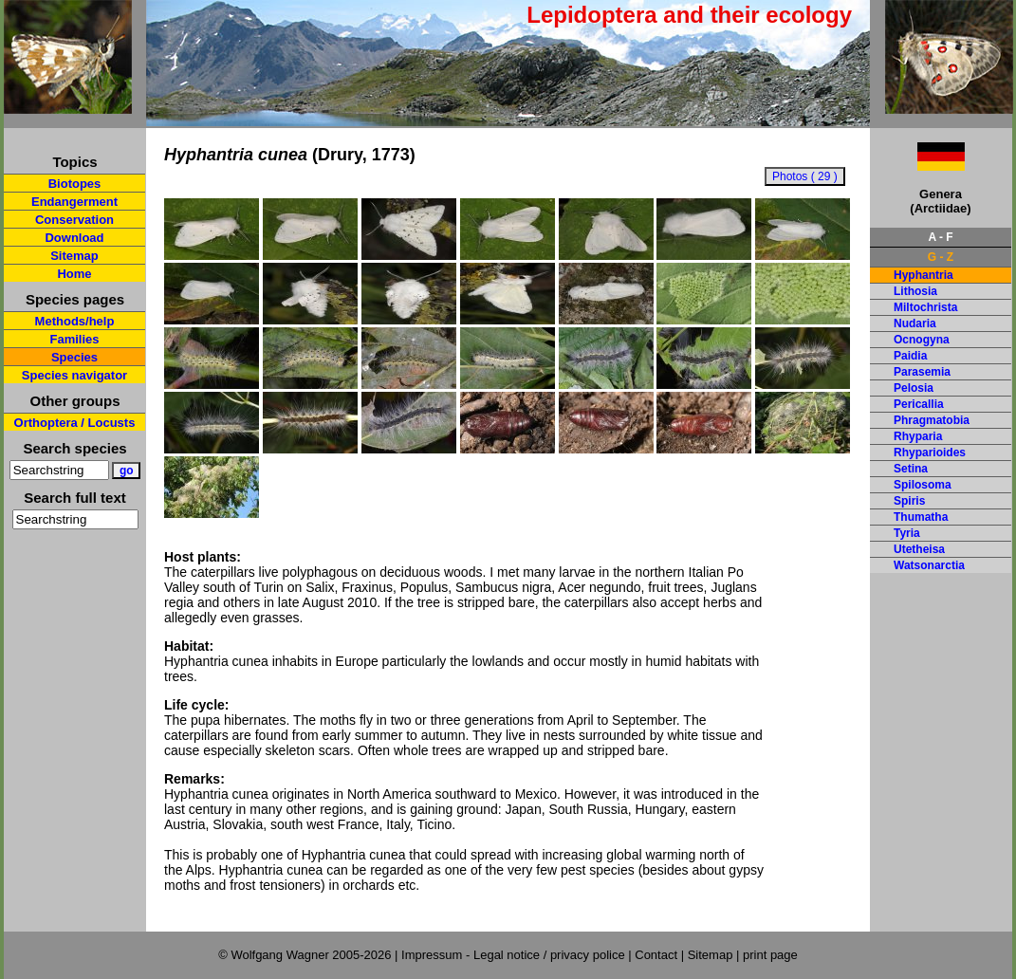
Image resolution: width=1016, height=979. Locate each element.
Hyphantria (923, 275)
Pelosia (913, 388)
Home (74, 274)
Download (74, 238)
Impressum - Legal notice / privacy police (514, 955)
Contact (656, 955)
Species (74, 357)
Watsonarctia (929, 565)
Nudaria (915, 323)
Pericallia (919, 404)
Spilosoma (922, 484)
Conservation (74, 219)
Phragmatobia (932, 420)
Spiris (909, 501)
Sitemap (74, 256)
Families (74, 339)
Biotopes (75, 183)
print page (770, 955)
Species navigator (74, 375)
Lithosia (915, 291)
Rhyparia (918, 436)
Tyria (907, 533)
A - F (940, 237)
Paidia (910, 355)
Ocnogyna (922, 339)
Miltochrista (925, 307)
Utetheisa (919, 549)
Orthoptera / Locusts (75, 423)
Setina (911, 468)
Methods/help (75, 321)
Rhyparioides (930, 452)
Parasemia (922, 372)
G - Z (940, 257)
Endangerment (74, 201)
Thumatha (921, 517)
